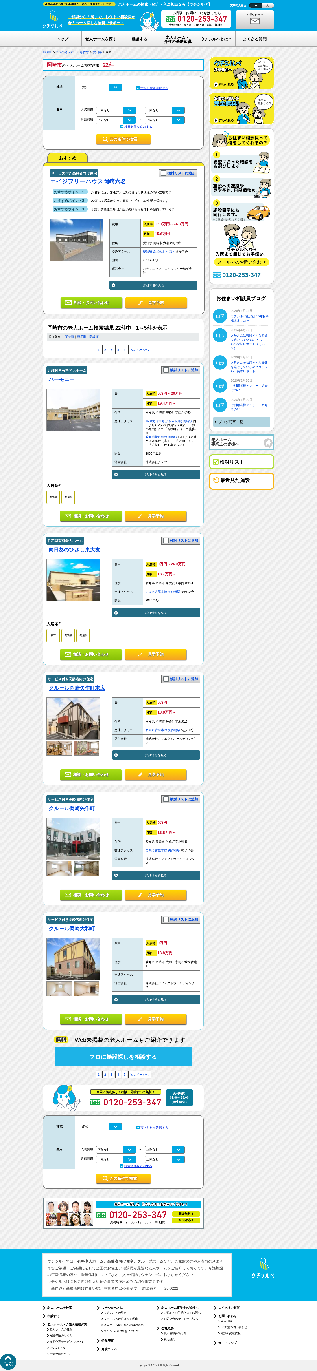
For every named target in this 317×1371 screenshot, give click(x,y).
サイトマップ (227, 1343)
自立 (53, 635)
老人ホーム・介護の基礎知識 (67, 1324)
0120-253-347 (241, 275)
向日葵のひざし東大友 (74, 550)
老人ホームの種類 (61, 1329)
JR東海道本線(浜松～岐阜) (164, 421)
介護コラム (109, 1349)
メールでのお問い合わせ (241, 262)
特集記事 (107, 1340)
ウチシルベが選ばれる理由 (121, 1318)
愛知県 (97, 52)
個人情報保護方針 (175, 1333)
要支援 (53, 497)
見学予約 (156, 302)
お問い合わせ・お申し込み (181, 1318)
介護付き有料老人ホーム (67, 370)
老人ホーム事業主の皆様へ (179, 1307)
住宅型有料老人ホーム (65, 541)
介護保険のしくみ (61, 1335)
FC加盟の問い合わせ (234, 1327)
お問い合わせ (255, 14)
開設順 (94, 336)
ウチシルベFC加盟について (121, 1331)
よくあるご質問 (229, 1307)
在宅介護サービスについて (67, 1341)
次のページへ (139, 349)
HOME (47, 52)
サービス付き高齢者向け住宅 (74, 173)
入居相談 (226, 1321)
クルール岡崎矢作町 (72, 808)
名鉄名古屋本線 (156, 591)
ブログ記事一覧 (230, 422)
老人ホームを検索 (59, 1307)
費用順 (81, 336)
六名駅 (170, 251)
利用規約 (169, 1339)
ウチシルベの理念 (115, 1312)
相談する (53, 1316)
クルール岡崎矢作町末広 (77, 688)
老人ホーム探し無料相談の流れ (124, 1325)
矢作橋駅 (174, 591)
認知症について (60, 1347)
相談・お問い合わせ (91, 302)
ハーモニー (62, 379)
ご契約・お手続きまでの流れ (182, 1312)
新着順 (69, 336)
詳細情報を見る (153, 285)
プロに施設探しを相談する (123, 1057)
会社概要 (167, 1328)
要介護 (68, 497)
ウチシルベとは (112, 1307)
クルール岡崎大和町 (72, 928)
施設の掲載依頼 (231, 1333)
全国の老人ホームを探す (72, 52)
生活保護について (61, 1354)
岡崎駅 (187, 421)
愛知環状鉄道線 (153, 251)
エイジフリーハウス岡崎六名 (88, 181)
